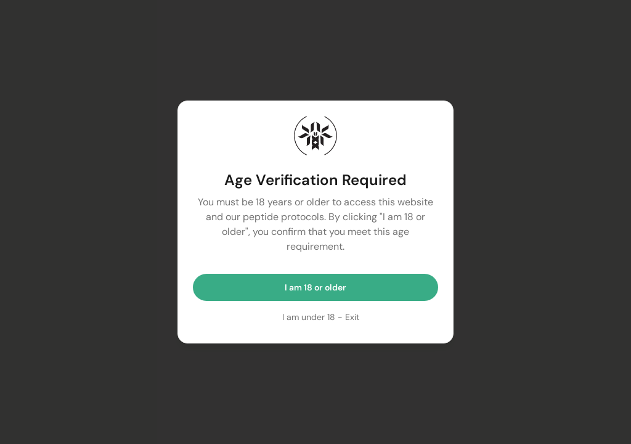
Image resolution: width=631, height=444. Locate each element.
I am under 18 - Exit (320, 317)
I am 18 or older (315, 287)
